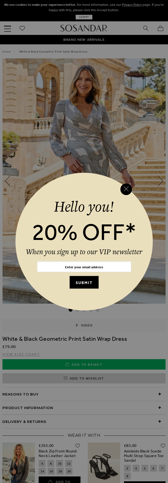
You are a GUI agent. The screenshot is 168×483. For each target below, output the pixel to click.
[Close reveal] (126, 189)
